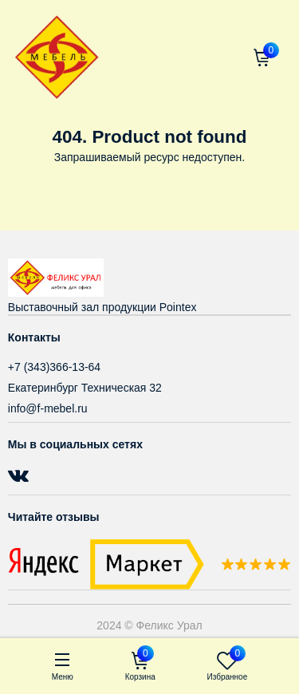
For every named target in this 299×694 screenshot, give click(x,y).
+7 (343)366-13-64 (54, 367)
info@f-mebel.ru (48, 408)
